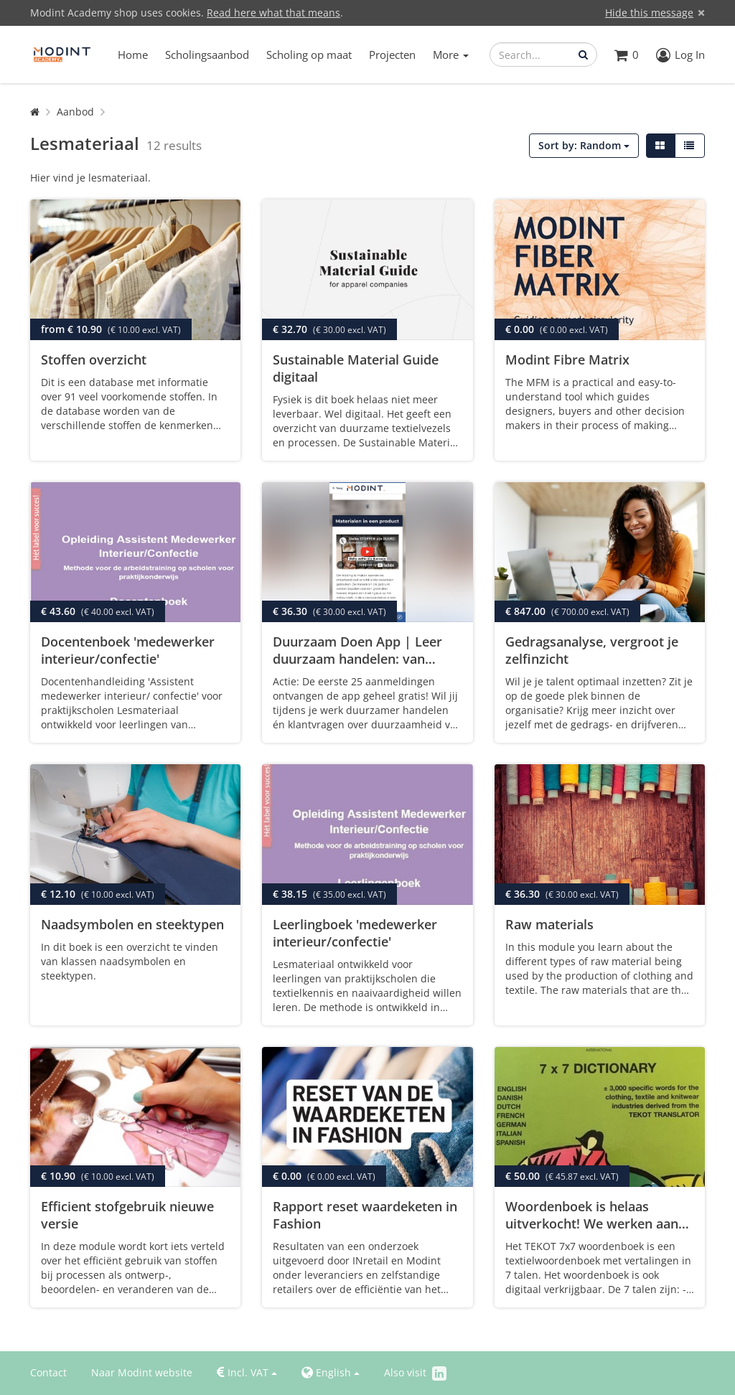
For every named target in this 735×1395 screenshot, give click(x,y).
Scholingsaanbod (207, 54)
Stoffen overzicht (93, 359)
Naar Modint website (141, 1372)
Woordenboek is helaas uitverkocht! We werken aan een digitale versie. (591, 1223)
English (330, 1373)
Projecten (392, 54)
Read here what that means (273, 12)
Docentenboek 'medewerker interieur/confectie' (128, 650)
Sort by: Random (583, 145)
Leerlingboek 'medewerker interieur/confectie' (355, 933)
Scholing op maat (309, 54)
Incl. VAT (247, 1373)
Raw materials (549, 924)
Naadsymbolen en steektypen (132, 924)
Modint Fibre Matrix (567, 359)
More (451, 54)
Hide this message (649, 12)
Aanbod (75, 111)
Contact (48, 1372)
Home (133, 54)
